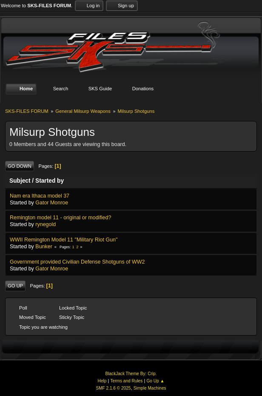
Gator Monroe (51, 203)
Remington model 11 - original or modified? (60, 218)
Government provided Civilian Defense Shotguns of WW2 (77, 262)
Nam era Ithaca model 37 (39, 196)
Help (102, 381)
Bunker (43, 247)
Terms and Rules (127, 381)
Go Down (19, 166)
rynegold (45, 224)
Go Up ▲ (155, 381)
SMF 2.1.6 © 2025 (113, 388)
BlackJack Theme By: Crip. (131, 373)
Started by (49, 181)
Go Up (15, 285)
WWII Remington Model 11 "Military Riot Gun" (63, 240)
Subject (20, 181)
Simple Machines (150, 388)
